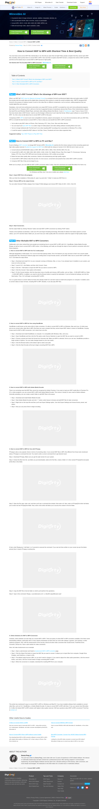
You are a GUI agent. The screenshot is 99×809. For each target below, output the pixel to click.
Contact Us (61, 784)
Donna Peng (18, 45)
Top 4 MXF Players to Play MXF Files (31, 134)
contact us (13, 710)
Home (11, 42)
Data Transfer (60, 2)
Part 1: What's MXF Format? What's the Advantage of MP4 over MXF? (32, 79)
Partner (60, 781)
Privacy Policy (35, 797)
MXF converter (23, 145)
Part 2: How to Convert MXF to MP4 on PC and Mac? (27, 81)
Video (15, 42)
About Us (60, 779)
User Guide (61, 791)
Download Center (72, 2)
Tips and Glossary (48, 786)
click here (66, 172)
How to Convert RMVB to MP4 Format (62, 722)
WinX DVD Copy (33, 784)
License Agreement (45, 797)
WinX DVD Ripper (34, 781)
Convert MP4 (22, 42)
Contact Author (37, 45)
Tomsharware (68, 111)
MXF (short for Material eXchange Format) (33, 98)
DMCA (53, 797)
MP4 (21, 118)
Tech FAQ (60, 788)
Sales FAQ (61, 786)
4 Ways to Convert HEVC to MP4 (18, 722)
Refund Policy (60, 797)
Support (82, 2)
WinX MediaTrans (34, 786)
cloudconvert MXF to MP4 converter (45, 651)
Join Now (87, 783)
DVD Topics (46, 779)
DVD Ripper (38, 2)
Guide (56, 7)
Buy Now (83, 7)
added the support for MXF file (34, 147)
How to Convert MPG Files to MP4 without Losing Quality (25, 734)
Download (73, 7)
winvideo (17, 7)
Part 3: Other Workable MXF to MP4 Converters (25, 84)
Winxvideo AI (48, 2)
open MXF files (27, 125)
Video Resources (48, 781)
